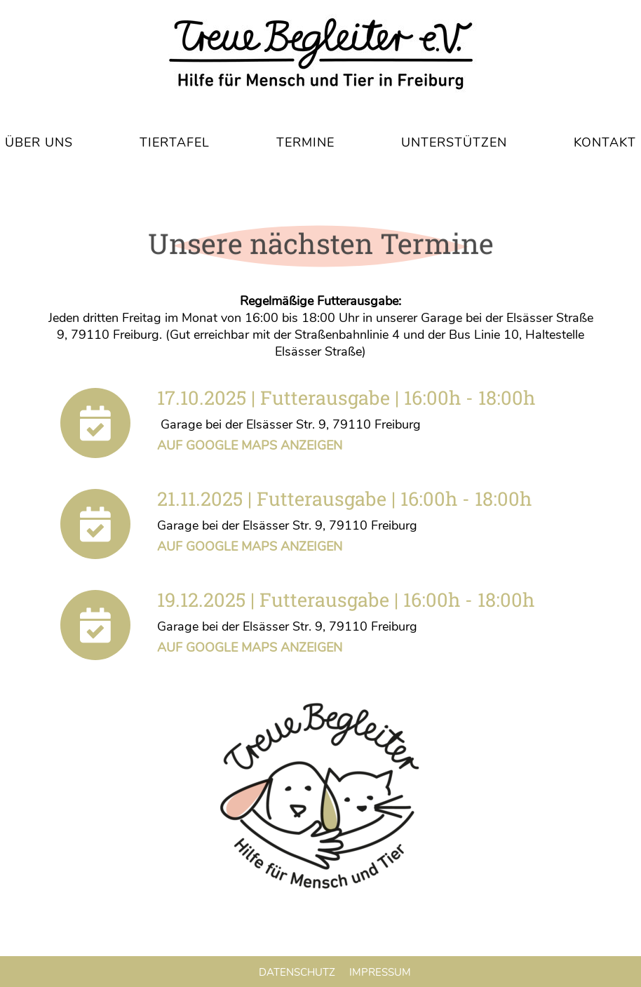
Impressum (380, 972)
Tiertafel (175, 142)
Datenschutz (297, 972)
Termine (305, 142)
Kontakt (605, 142)
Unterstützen (454, 142)
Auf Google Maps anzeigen (249, 445)
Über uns (39, 142)
